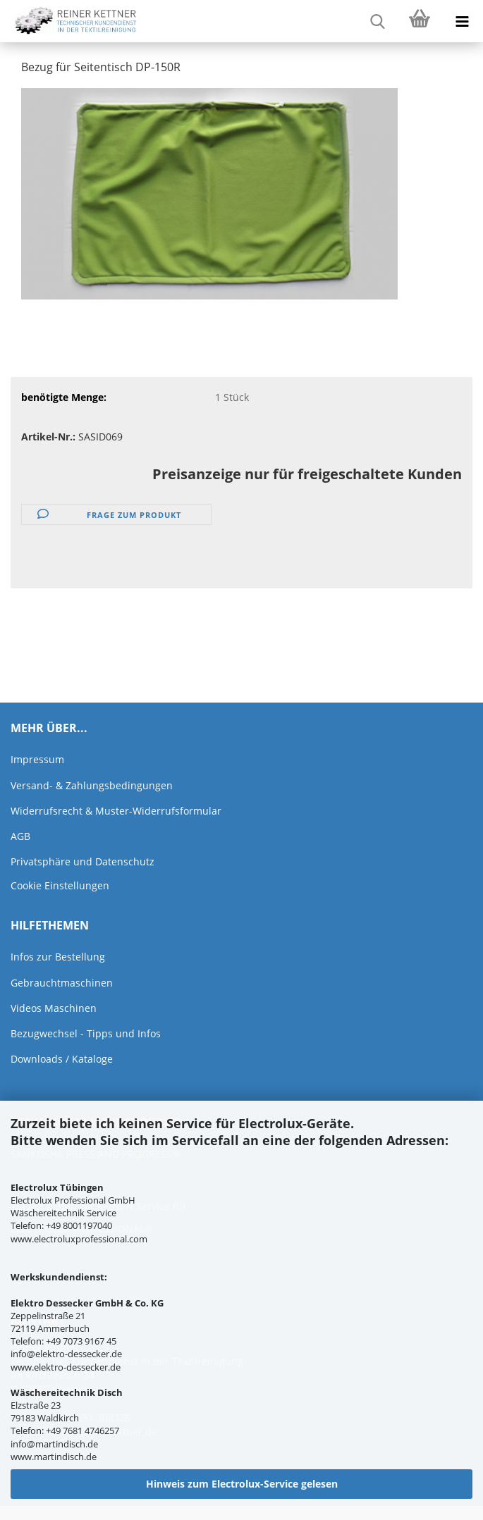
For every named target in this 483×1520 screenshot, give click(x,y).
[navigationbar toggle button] (462, 21)
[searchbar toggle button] (377, 21)
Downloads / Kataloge (62, 1058)
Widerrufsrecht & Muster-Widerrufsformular (116, 810)
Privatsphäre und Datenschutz (82, 861)
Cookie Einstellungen (60, 885)
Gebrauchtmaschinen (62, 982)
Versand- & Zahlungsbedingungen (92, 785)
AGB (20, 836)
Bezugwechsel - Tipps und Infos (86, 1033)
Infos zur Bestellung (58, 956)
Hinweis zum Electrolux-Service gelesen (242, 1483)
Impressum (37, 759)
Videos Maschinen (54, 1008)
